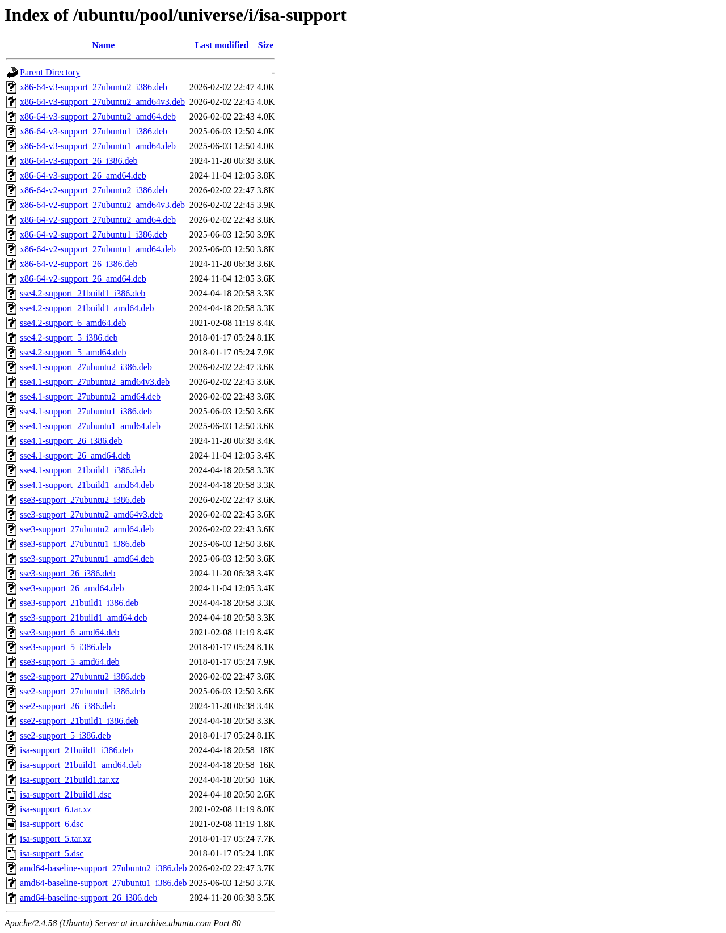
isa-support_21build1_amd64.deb (81, 765)
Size (266, 45)
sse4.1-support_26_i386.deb (71, 441)
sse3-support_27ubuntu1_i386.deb (82, 544)
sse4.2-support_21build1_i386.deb (82, 293)
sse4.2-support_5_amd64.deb (73, 352)
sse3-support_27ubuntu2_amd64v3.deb (91, 514)
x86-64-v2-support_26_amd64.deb (83, 278)
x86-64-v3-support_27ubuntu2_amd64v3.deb (102, 102)
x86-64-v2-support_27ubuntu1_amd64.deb (98, 249)
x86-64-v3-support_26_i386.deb (79, 161)
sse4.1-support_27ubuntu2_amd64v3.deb (95, 382)
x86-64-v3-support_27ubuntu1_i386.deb (93, 131)
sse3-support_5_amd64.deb (70, 662)
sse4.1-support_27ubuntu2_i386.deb (86, 367)
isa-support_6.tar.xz (55, 809)
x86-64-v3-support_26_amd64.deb (83, 175)
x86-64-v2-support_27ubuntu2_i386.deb (93, 190)
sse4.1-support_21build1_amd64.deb (87, 485)
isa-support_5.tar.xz (55, 838)
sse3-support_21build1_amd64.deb (83, 617)
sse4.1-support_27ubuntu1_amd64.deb (90, 426)
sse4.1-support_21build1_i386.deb (82, 470)
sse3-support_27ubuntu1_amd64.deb (87, 558)
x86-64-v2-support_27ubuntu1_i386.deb (93, 234)
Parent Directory (50, 72)
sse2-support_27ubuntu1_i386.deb (82, 691)
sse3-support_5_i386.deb (65, 647)
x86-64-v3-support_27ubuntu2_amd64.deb (98, 116)
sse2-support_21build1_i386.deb (79, 721)
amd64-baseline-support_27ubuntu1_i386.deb (103, 883)
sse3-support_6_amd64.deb (70, 632)
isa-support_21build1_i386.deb (76, 750)
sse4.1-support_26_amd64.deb (75, 455)
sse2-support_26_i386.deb (67, 706)
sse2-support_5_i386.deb (65, 735)
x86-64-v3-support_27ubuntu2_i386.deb (93, 87)
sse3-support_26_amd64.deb (72, 588)
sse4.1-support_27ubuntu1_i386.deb (86, 411)
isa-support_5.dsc (51, 853)
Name (103, 45)
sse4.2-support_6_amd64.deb (73, 323)
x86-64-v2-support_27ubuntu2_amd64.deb (98, 219)
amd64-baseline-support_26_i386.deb (88, 897)
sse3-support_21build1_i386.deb (79, 603)
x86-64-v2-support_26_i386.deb (79, 264)
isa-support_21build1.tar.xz (69, 779)
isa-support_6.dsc (51, 824)
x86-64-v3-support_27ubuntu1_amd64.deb (98, 146)
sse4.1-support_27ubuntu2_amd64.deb (90, 396)
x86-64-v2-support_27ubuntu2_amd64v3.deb (102, 205)
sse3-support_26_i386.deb (67, 573)
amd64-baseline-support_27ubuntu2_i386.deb (103, 868)
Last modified (222, 45)
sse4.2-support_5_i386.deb (68, 337)
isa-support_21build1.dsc (65, 794)
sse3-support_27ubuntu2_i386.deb (82, 499)
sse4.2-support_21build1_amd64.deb (87, 308)
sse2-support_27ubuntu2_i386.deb (82, 676)
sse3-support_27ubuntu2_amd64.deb (87, 529)
